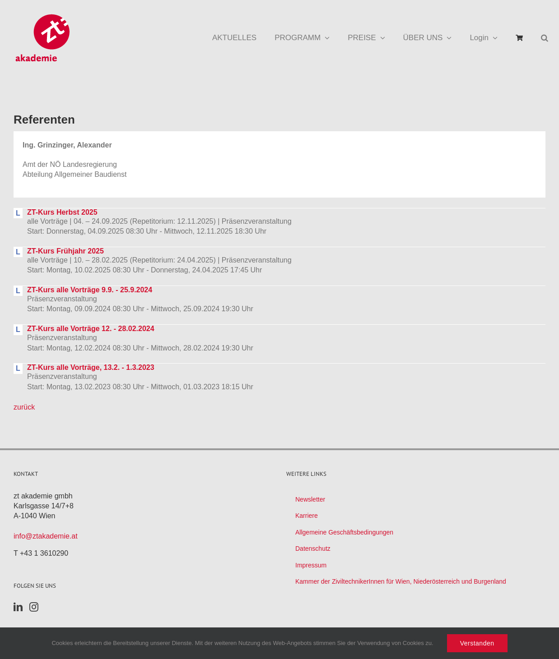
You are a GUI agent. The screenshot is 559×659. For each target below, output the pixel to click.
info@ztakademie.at (46, 536)
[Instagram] (33, 607)
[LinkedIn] (18, 607)
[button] (544, 37)
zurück (24, 407)
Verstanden (477, 643)
